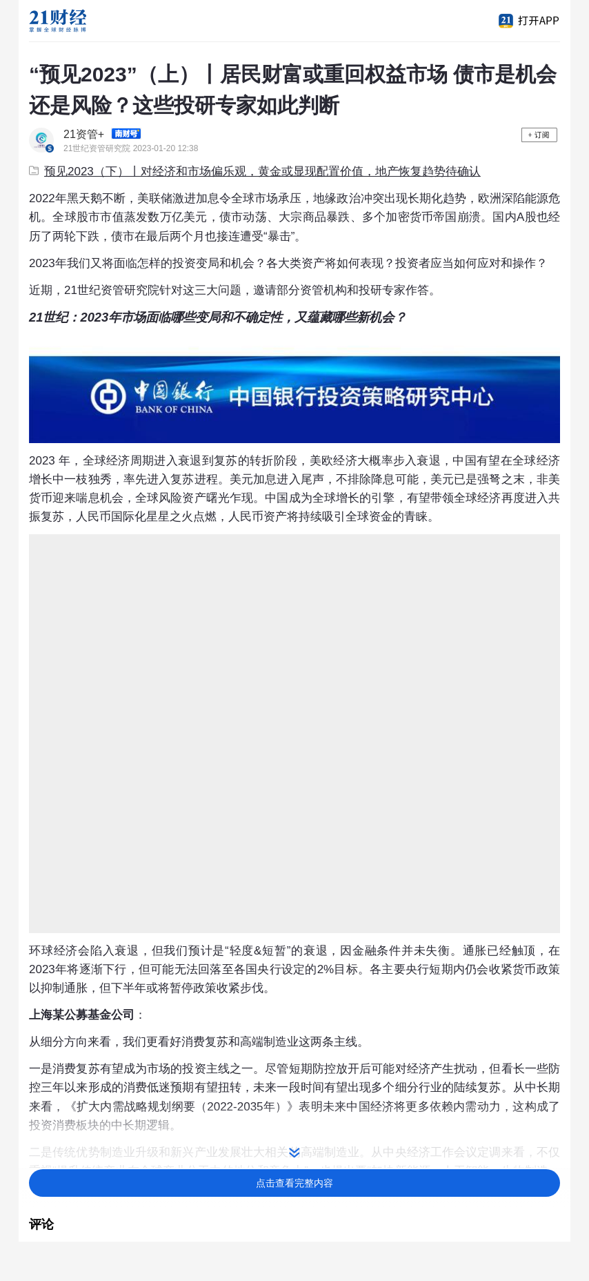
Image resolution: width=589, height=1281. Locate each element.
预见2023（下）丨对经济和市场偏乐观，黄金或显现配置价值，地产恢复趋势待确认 (255, 171)
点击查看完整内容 (294, 1183)
